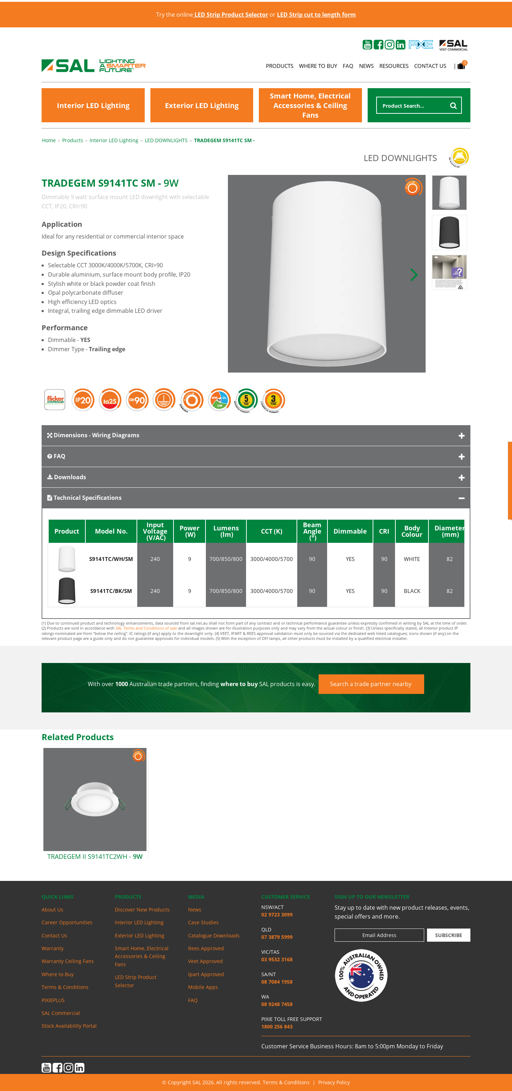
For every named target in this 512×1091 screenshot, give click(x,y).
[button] (414, 274)
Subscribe (448, 935)
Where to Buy (318, 65)
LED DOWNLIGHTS (166, 140)
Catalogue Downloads (214, 935)
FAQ (348, 65)
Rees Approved (206, 948)
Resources (394, 65)
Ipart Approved (206, 974)
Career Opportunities (67, 922)
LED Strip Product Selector (135, 981)
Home (49, 140)
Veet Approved (205, 961)
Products (279, 65)
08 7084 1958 (277, 981)
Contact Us (430, 65)
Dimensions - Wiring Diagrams (93, 435)
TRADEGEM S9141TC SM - (224, 140)
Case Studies (203, 922)
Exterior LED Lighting (202, 105)
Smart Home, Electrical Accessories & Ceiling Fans (310, 105)
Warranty (53, 948)
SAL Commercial (61, 1013)
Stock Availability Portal (69, 1025)
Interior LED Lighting (93, 105)
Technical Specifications (84, 498)
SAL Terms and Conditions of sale (146, 628)
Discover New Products (142, 909)
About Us (52, 909)
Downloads (66, 477)
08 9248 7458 (277, 1004)
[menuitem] (73, 909)
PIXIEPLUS (53, 1000)
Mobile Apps (203, 987)
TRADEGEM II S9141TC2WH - (95, 856)
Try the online (212, 14)
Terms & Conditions (65, 987)
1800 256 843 (277, 1026)
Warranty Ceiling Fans (68, 961)
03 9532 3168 (277, 959)
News (366, 65)
